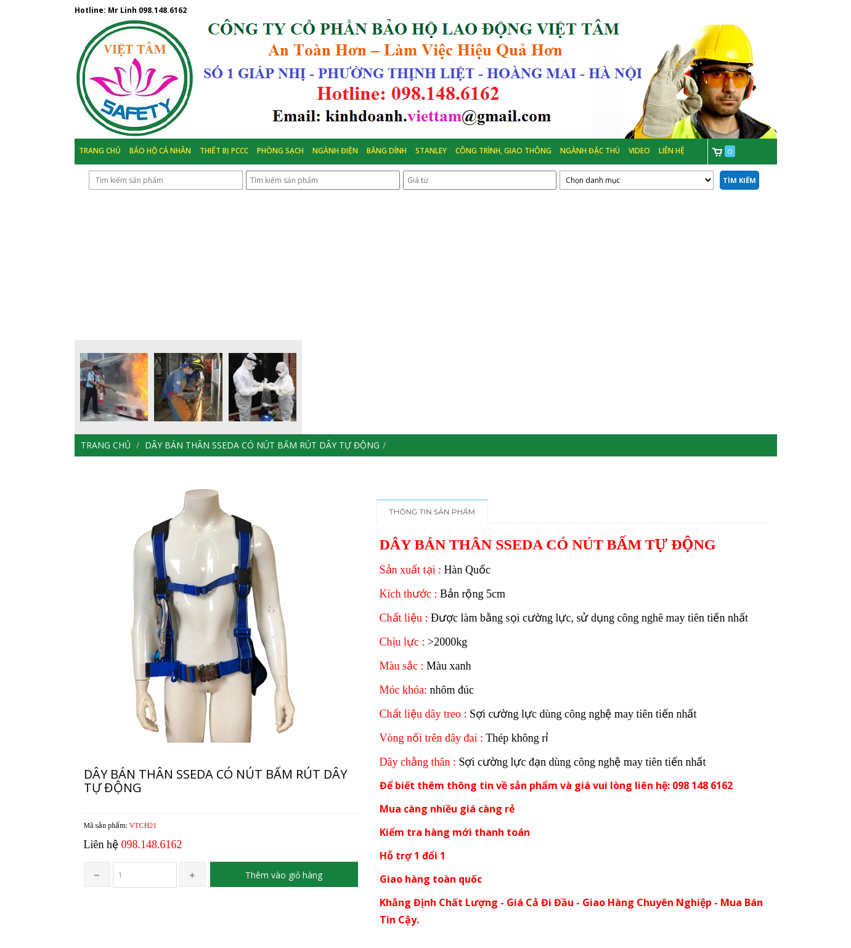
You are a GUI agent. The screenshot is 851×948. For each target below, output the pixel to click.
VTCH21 (143, 825)
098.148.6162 (163, 10)
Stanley (431, 150)
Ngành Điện (335, 150)
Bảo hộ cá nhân (160, 150)
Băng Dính (387, 150)
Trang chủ (100, 150)
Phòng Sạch (280, 150)
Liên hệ (672, 150)
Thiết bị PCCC (224, 150)
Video (639, 150)
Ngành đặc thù (590, 150)
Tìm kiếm (739, 180)
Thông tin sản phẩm (432, 511)
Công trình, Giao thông (503, 150)
